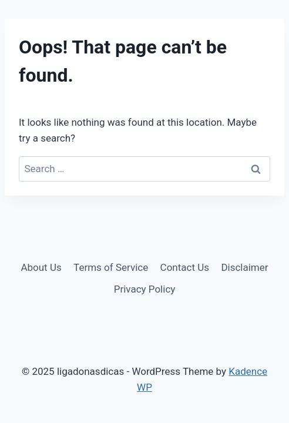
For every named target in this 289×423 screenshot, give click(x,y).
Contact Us (184, 267)
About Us (41, 267)
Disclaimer (244, 267)
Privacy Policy (145, 289)
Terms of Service (110, 267)
